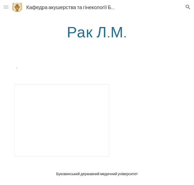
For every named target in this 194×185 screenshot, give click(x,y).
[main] (97, 31)
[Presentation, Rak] (61, 120)
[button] (6, 7)
